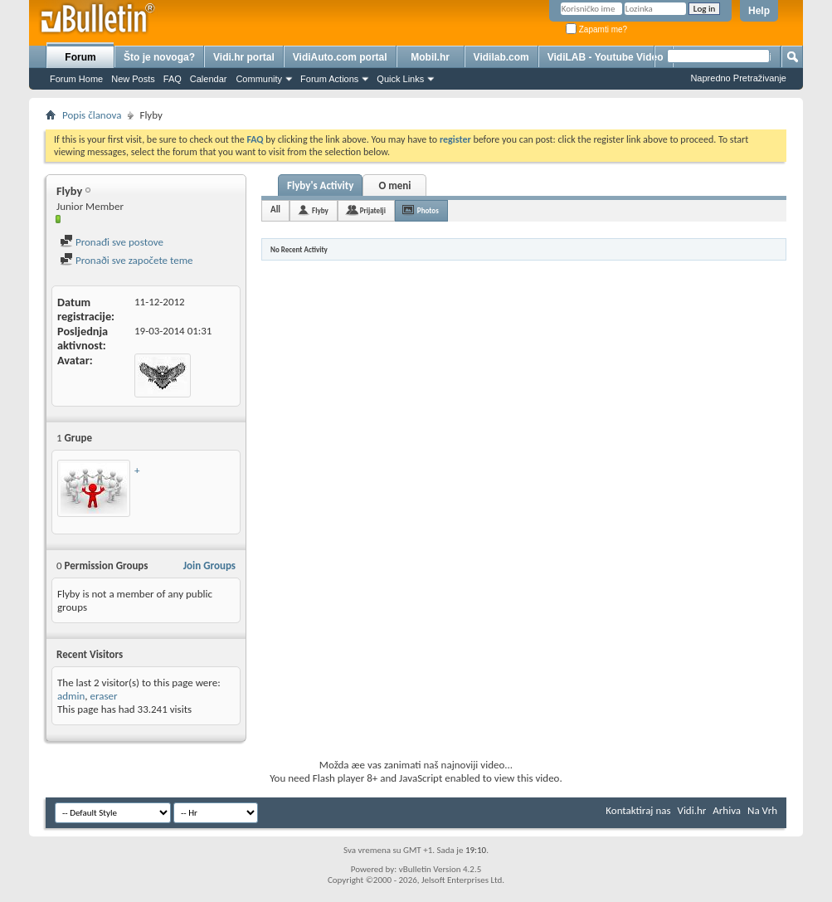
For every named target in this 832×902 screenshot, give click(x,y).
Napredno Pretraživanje (738, 78)
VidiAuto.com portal (340, 57)
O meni (394, 185)
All (275, 209)
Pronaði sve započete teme (126, 260)
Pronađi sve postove (111, 242)
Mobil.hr (430, 57)
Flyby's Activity (320, 185)
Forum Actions (329, 79)
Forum (80, 57)
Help (759, 11)
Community (259, 79)
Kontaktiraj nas (638, 810)
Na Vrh (762, 810)
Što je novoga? (159, 57)
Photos (428, 210)
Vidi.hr (692, 810)
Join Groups (209, 565)
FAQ (172, 79)
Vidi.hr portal (244, 57)
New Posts (133, 79)
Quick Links (400, 79)
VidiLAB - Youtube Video (605, 57)
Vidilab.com (501, 57)
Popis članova (91, 115)
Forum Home (76, 79)
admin (71, 696)
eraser (103, 696)
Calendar (208, 79)
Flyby (320, 210)
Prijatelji (373, 210)
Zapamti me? (596, 29)
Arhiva (727, 810)
